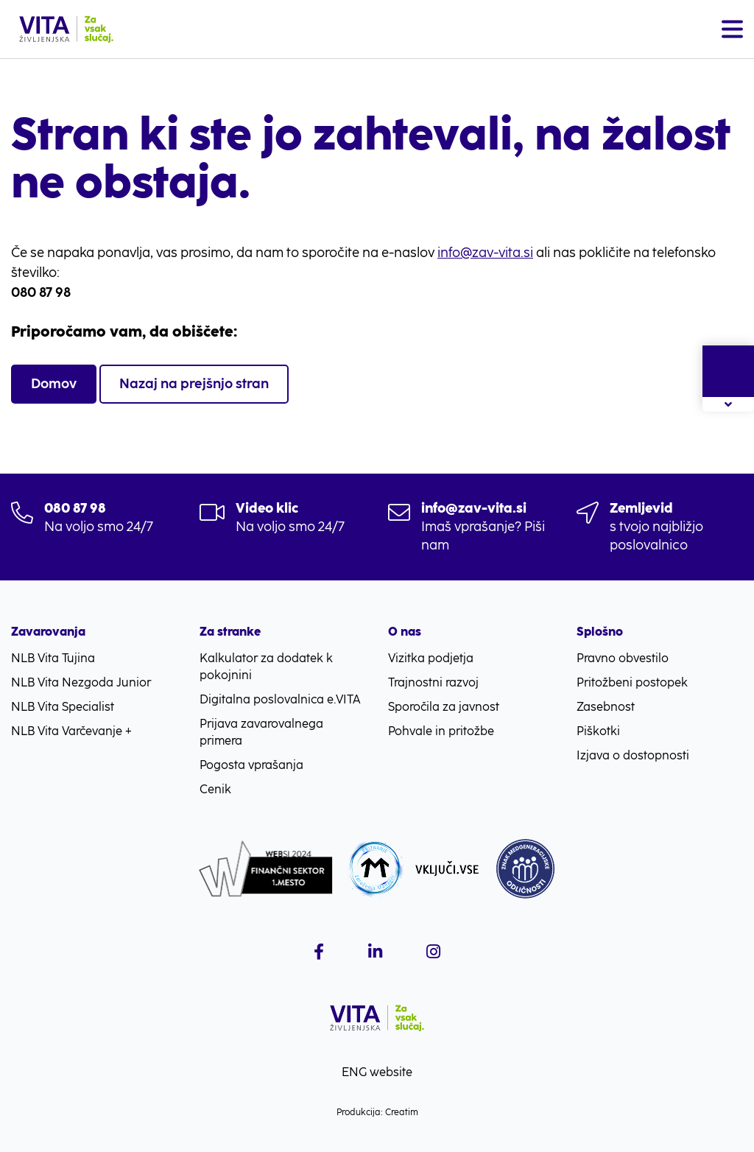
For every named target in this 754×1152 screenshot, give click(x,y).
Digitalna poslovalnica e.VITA (280, 699)
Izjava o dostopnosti (633, 755)
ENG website (377, 1072)
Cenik (215, 789)
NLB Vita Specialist (62, 707)
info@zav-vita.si (485, 253)
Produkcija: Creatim (377, 1112)
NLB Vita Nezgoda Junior (81, 682)
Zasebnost (606, 707)
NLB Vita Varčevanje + (71, 731)
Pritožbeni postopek (632, 682)
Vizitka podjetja (430, 658)
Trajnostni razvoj (433, 682)
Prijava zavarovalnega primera (261, 732)
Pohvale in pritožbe (441, 731)
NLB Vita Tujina (53, 658)
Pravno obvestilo (623, 658)
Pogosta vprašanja (251, 765)
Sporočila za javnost (443, 707)
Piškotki (598, 731)
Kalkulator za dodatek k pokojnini (266, 666)
